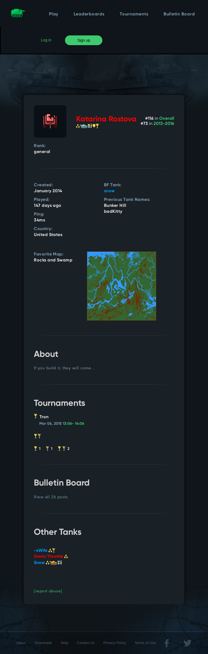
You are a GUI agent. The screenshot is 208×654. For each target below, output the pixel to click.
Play (53, 14)
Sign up (83, 40)
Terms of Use (145, 643)
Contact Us (86, 643)
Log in (46, 40)
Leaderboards (89, 14)
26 (53, 496)
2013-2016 (164, 124)
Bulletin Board (179, 14)
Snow (48, 563)
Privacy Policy (114, 643)
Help (64, 643)
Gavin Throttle (51, 557)
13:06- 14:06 (73, 424)
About (21, 643)
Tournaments (134, 14)
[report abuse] (48, 590)
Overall (166, 119)
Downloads (43, 643)
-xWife (45, 551)
